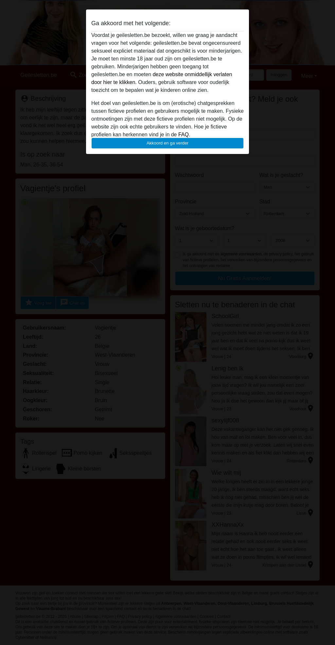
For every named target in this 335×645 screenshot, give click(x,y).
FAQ (183, 134)
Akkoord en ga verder (167, 143)
